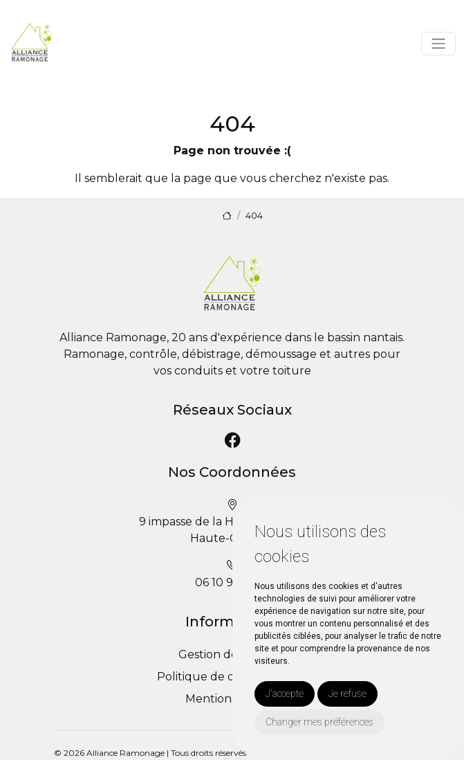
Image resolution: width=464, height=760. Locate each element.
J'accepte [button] (285, 693)
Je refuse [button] (347, 693)
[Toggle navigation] (438, 43)
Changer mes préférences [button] (319, 721)
